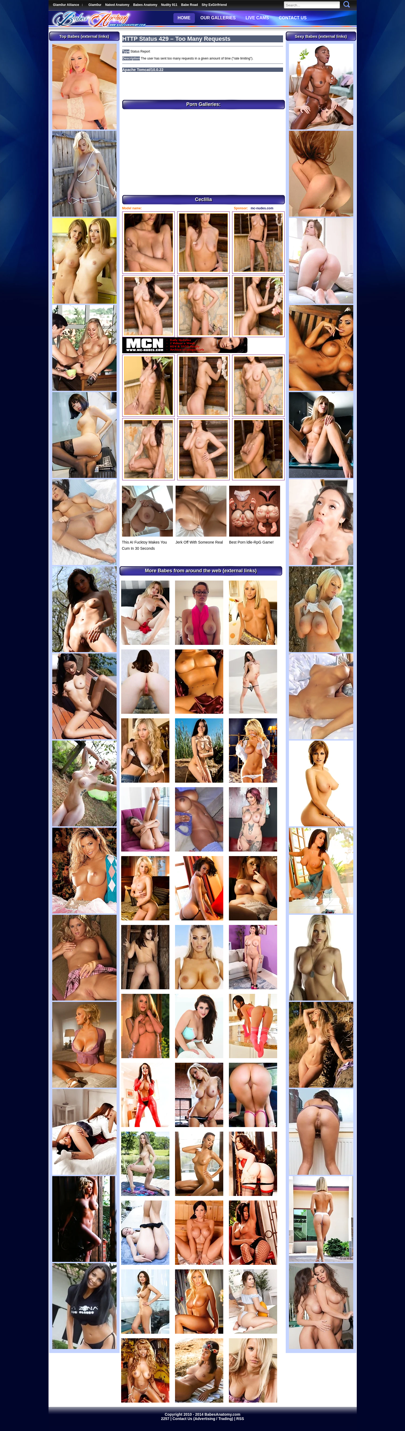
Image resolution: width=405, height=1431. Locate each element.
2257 (165, 1419)
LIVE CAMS (257, 18)
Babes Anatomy (145, 5)
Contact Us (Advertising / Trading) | (204, 1419)
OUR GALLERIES (218, 18)
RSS (240, 1419)
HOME (184, 18)
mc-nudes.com (262, 208)
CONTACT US (293, 18)
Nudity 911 (169, 5)
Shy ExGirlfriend (214, 5)
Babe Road (189, 5)
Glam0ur (95, 5)
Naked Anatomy (117, 5)
